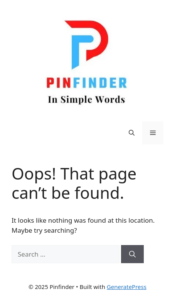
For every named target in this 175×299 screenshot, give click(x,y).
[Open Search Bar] (131, 132)
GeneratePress (126, 287)
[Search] (132, 254)
